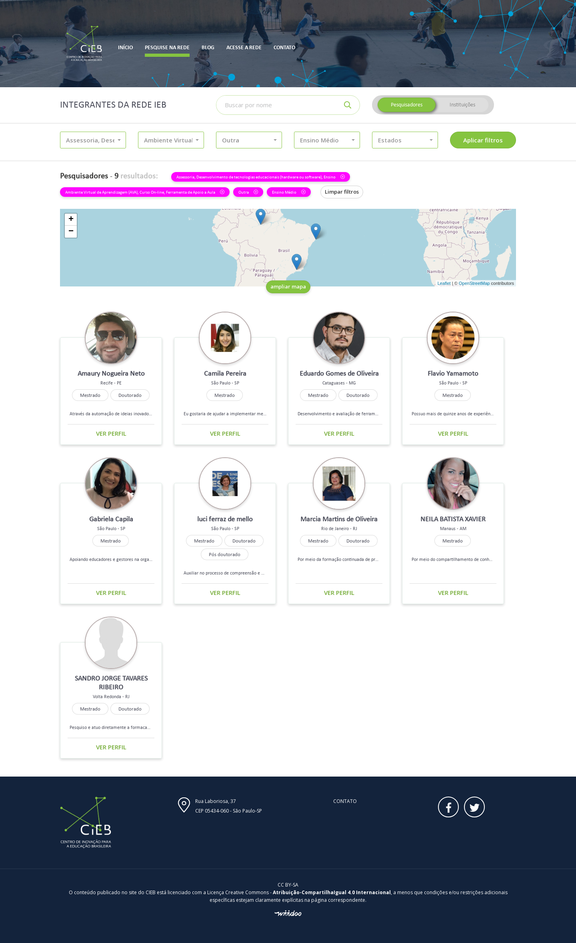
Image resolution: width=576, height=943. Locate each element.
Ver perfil (111, 433)
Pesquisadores (406, 104)
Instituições (462, 104)
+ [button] (71, 220)
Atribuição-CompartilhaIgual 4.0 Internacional (332, 892)
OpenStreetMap (474, 283)
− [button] (71, 232)
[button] (93, 140)
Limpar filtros (342, 191)
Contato (345, 801)
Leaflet (444, 283)
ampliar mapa (288, 286)
